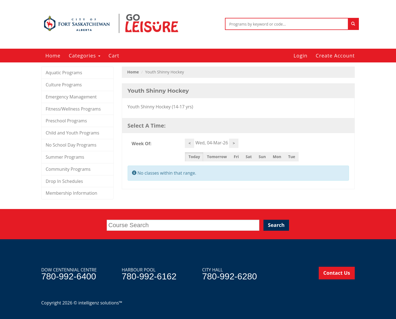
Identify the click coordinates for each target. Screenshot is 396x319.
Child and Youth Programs (72, 133)
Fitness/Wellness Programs (73, 109)
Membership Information (71, 193)
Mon (277, 156)
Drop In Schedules (64, 181)
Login (300, 55)
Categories (84, 55)
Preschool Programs (66, 121)
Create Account (335, 55)
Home (53, 55)
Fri (236, 156)
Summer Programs (65, 157)
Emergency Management (71, 97)
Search (276, 225)
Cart (114, 55)
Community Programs (68, 169)
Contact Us (336, 273)
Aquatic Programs (64, 73)
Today (194, 156)
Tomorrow (217, 156)
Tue (291, 156)
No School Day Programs (71, 145)
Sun (262, 156)
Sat (249, 156)
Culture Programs (64, 85)
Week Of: (142, 144)
